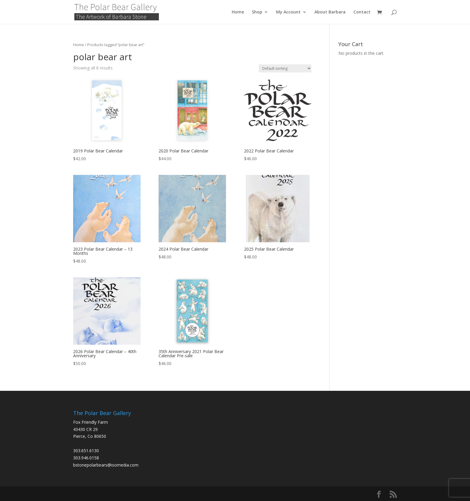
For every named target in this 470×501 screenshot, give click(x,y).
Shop (257, 12)
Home (238, 12)
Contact (361, 12)
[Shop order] (285, 68)
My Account (288, 12)
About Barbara (330, 12)
